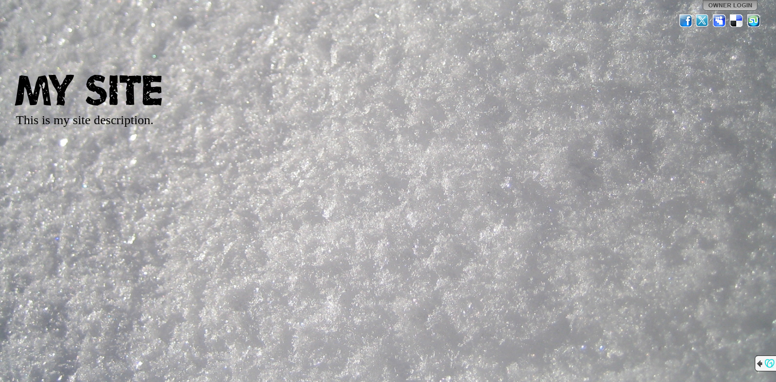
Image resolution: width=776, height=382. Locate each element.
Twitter (702, 20)
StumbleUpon (753, 20)
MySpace (719, 20)
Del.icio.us (736, 20)
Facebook (685, 20)
